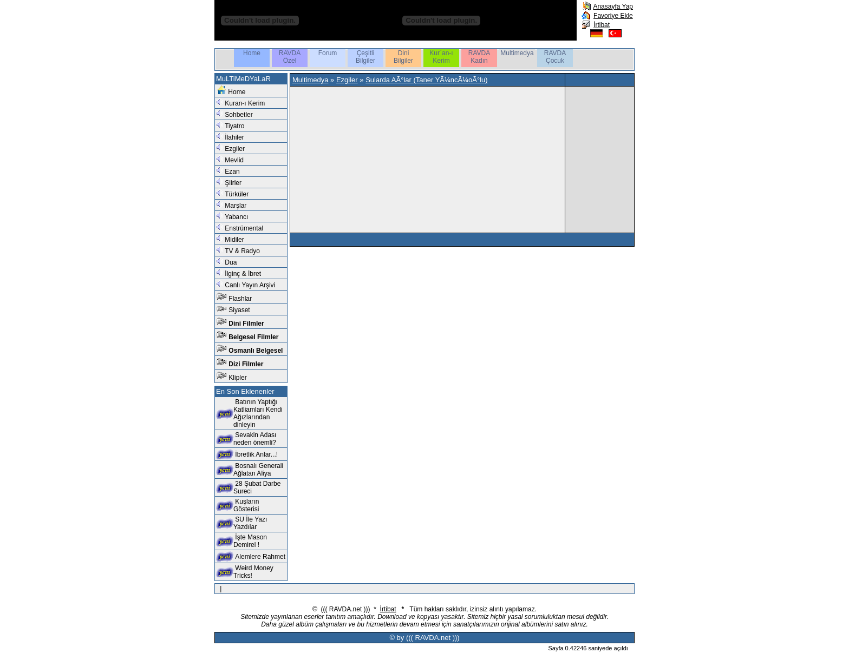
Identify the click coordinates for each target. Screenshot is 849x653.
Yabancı (236, 217)
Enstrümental (244, 228)
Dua (231, 262)
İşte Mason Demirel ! (250, 541)
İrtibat (601, 25)
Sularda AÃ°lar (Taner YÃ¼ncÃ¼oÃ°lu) (426, 80)
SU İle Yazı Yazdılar (250, 523)
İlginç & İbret (243, 274)
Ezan (232, 171)
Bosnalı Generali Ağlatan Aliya (258, 469)
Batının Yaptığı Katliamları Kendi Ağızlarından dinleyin (258, 413)
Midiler (234, 239)
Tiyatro (234, 126)
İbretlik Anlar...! (256, 454)
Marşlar (235, 205)
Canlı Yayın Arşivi (250, 285)
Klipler (237, 377)
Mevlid (234, 160)
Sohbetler (238, 114)
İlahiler (234, 137)
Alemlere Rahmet (260, 556)
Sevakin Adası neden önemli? (254, 438)
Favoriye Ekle (613, 15)
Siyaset (239, 310)
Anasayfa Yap (613, 6)
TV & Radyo (242, 251)
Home (236, 92)
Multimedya (310, 80)
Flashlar (240, 298)
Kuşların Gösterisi (246, 505)
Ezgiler (235, 149)
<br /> (423, 155)
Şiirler (233, 183)
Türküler (237, 194)
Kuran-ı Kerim (245, 103)
